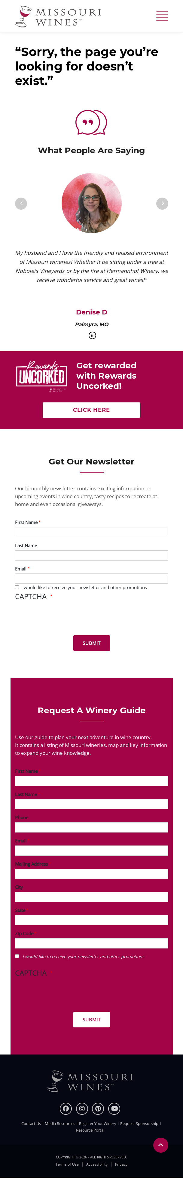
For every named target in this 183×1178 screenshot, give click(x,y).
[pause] (92, 335)
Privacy (121, 1164)
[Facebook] (66, 1109)
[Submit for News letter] (91, 643)
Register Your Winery (97, 1123)
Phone (21, 817)
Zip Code (24, 933)
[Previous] (21, 204)
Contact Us (31, 1123)
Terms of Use (67, 1164)
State (20, 910)
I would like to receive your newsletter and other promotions (84, 587)
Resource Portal (90, 1130)
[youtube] (114, 1109)
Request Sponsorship (139, 1123)
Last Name (26, 545)
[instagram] (82, 1109)
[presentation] (60, 619)
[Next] (162, 204)
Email (20, 569)
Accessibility (97, 1164)
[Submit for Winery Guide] (91, 1019)
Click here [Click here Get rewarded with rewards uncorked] (91, 410)
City (19, 887)
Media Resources (60, 1123)
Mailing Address (31, 864)
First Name (26, 522)
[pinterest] (98, 1109)
